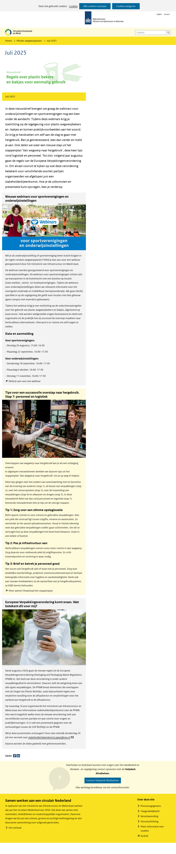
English (159, 14)
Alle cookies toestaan (94, 6)
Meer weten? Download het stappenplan (30, 591)
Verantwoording (149, 816)
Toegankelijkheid (150, 811)
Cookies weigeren (126, 6)
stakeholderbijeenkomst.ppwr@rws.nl (51, 737)
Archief (144, 835)
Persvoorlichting (149, 821)
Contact (167, 14)
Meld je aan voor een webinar (24, 381)
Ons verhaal (14, 827)
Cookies (73, 6)
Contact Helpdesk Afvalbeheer (102, 780)
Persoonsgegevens (151, 805)
